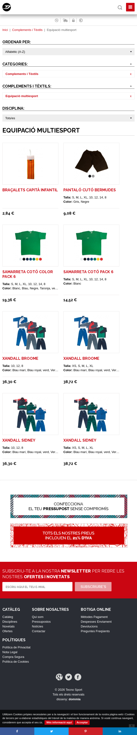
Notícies (37, 626)
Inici (5, 30)
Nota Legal (9, 652)
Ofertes (7, 631)
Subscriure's (93, 587)
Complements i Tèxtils (27, 30)
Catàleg (7, 617)
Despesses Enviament (96, 621)
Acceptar (82, 722)
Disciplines (9, 621)
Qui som (37, 617)
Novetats (8, 626)
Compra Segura (13, 657)
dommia (75, 699)
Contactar (38, 631)
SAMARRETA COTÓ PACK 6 (88, 272)
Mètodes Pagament (94, 617)
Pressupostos (41, 621)
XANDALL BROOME (20, 358)
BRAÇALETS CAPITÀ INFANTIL (30, 190)
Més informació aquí (59, 722)
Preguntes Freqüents (95, 631)
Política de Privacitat (16, 647)
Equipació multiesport (21, 96)
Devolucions (89, 626)
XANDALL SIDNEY (18, 440)
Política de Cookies (15, 661)
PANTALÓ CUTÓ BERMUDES (89, 190)
